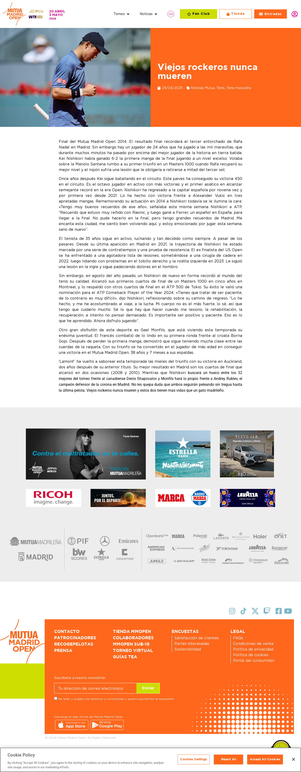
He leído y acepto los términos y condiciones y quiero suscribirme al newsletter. (116, 698)
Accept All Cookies (265, 759)
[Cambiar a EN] (170, 14)
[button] (122, 14)
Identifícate (295, 14)
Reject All (228, 759)
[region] (150, 760)
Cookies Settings (193, 759)
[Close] (293, 759)
